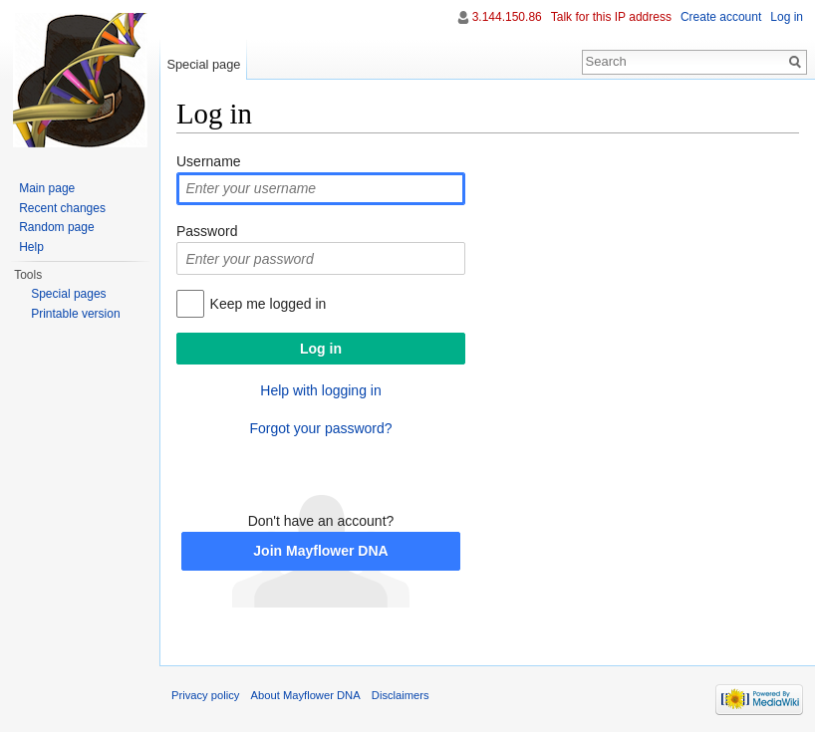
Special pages (68, 294)
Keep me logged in (268, 304)
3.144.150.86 (507, 17)
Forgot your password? (320, 428)
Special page (203, 64)
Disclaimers (400, 695)
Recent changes (62, 208)
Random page (56, 227)
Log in (786, 17)
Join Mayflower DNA (320, 551)
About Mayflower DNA (306, 695)
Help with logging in (320, 390)
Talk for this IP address (611, 17)
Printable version (75, 314)
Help (31, 247)
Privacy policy (205, 695)
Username (208, 161)
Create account (720, 17)
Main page (47, 188)
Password (206, 231)
